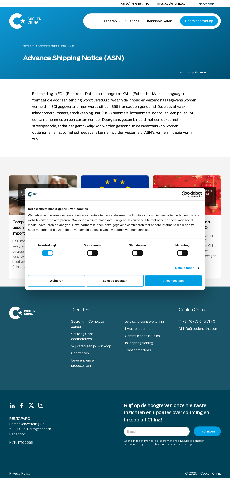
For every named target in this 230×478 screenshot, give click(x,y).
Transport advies (138, 351)
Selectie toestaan (115, 280)
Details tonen (184, 267)
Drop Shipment (193, 72)
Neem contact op (199, 21)
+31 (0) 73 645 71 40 (135, 3)
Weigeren (56, 280)
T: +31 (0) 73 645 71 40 (197, 323)
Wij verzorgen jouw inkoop (91, 347)
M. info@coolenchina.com (198, 330)
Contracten (80, 355)
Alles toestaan (173, 280)
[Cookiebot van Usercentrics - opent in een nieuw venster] (184, 194)
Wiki (34, 45)
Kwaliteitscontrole (139, 330)
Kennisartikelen (159, 21)
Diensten (109, 21)
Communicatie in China (142, 337)
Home (92, 21)
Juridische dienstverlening (144, 323)
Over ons (132, 21)
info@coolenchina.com (172, 3)
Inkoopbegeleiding (139, 344)
